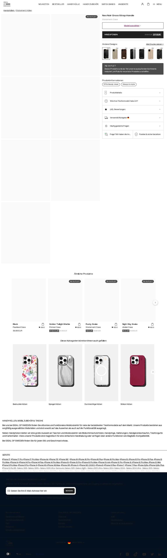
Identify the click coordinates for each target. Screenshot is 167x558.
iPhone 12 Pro (117, 462)
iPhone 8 (99, 465)
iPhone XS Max (53, 465)
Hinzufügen (133, 34)
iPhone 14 (14, 462)
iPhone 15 (124, 459)
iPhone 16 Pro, (84, 459)
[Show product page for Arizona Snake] (115, 53)
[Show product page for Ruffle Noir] (159, 53)
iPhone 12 (128, 462)
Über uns (62, 517)
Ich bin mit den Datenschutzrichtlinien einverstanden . (40, 497)
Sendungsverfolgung (15, 517)
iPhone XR (65, 465)
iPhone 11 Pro (23, 465)
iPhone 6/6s (143, 465)
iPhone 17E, (54, 459)
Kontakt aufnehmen (14, 520)
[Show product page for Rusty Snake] (124, 53)
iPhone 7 (120, 465)
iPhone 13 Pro (75, 462)
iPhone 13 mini (104, 462)
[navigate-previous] (155, 302)
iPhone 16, (74, 459)
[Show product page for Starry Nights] (133, 53)
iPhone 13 (65, 462)
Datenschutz (117, 520)
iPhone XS (42, 465)
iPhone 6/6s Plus (156, 465)
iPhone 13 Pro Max (89, 462)
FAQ (7, 523)
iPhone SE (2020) (87, 465)
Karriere (61, 523)
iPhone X (74, 465)
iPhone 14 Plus (37, 462)
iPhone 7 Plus (131, 465)
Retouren (10, 527)
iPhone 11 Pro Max (9, 465)
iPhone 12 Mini (154, 462)
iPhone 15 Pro (134, 459)
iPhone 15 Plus (147, 459)
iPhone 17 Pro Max (31, 459)
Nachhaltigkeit (64, 520)
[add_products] (43, 324)
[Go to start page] (7, 4)
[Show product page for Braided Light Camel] (150, 53)
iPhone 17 (6, 459)
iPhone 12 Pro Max (140, 462)
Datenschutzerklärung (62, 497)
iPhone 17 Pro (17, 459)
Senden (69, 491)
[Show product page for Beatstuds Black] (142, 53)
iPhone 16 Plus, (97, 459)
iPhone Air (44, 459)
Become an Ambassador (122, 523)
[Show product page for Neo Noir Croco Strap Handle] (106, 53)
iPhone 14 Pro (24, 462)
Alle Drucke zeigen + (154, 44)
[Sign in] (142, 4)
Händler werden (65, 527)
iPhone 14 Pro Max (52, 462)
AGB (113, 517)
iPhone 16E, (64, 459)
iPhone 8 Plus (110, 465)
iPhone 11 (33, 465)
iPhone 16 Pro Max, (111, 459)
